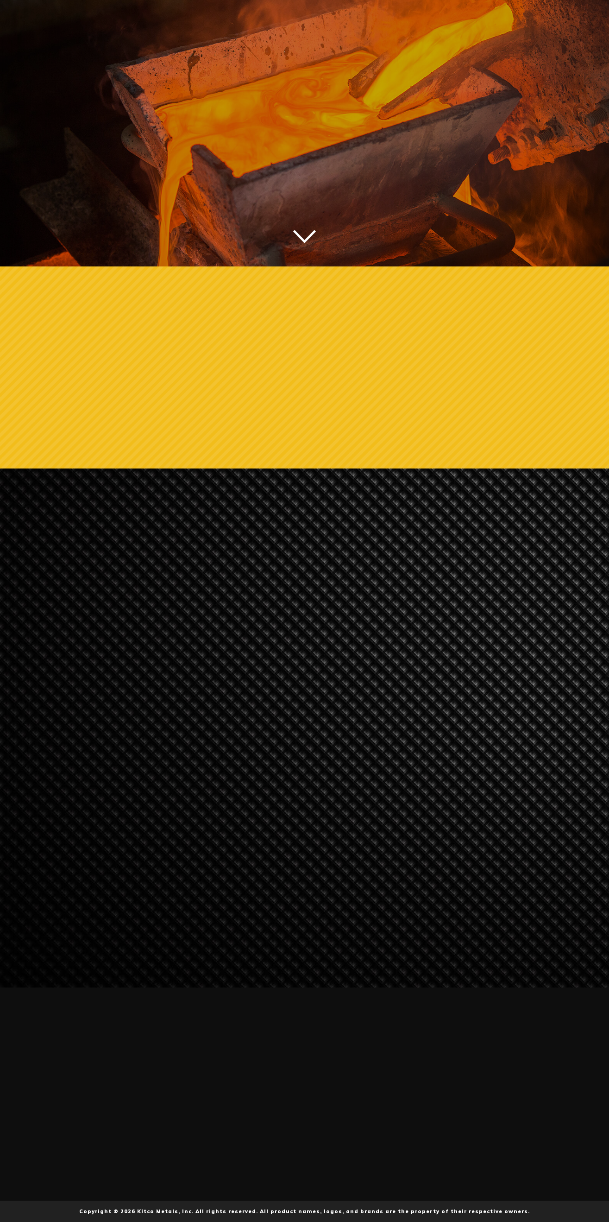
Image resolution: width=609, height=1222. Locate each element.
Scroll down (304, 237)
